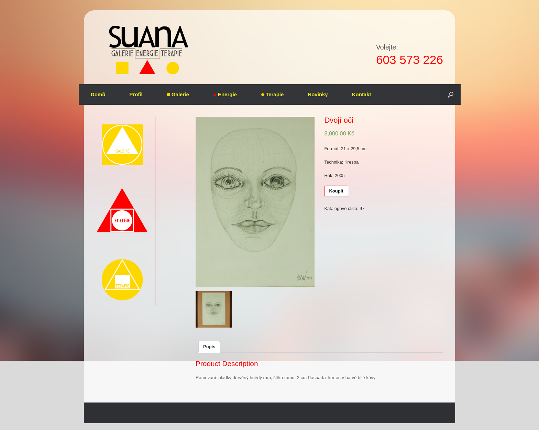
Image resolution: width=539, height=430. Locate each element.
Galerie (178, 94)
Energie (225, 94)
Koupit (336, 191)
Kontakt (361, 94)
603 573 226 (409, 59)
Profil (135, 94)
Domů (98, 94)
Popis (209, 346)
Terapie (272, 94)
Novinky (318, 94)
